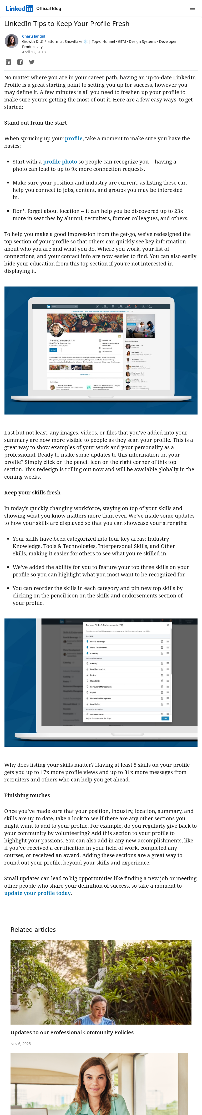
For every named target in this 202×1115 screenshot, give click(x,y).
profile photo (60, 161)
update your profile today (37, 893)
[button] (8, 62)
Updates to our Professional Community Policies (72, 1032)
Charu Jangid (33, 36)
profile (74, 138)
